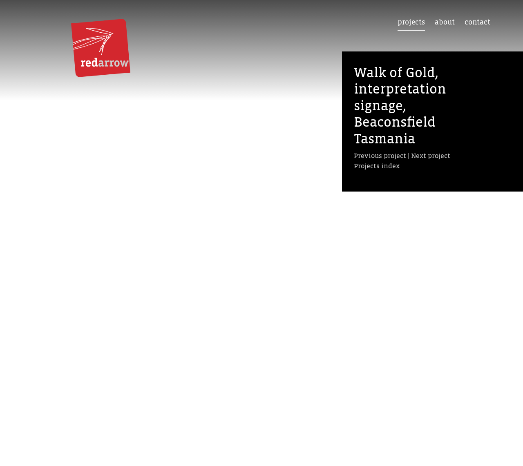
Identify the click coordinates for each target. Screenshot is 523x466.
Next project (430, 155)
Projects (411, 22)
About (445, 22)
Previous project (380, 155)
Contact (477, 22)
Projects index (377, 166)
